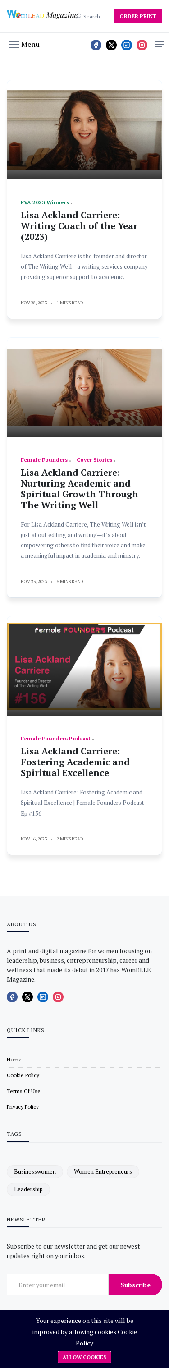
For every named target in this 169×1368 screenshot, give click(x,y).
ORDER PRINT (137, 16)
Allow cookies (84, 1357)
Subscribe (135, 1285)
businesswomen (35, 1171)
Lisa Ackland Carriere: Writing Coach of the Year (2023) (79, 226)
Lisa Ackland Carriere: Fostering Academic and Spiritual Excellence (75, 762)
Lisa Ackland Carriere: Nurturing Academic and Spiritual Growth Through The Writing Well (79, 488)
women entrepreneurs (103, 1171)
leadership (28, 1189)
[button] (24, 43)
